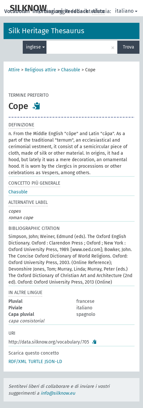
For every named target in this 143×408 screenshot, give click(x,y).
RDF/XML (17, 361)
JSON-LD (53, 361)
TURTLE (35, 361)
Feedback (77, 11)
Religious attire (40, 70)
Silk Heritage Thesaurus (46, 30)
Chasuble (70, 70)
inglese (35, 47)
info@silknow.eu (58, 393)
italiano (126, 11)
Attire (14, 70)
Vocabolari (17, 11)
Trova (128, 47)
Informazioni (48, 11)
